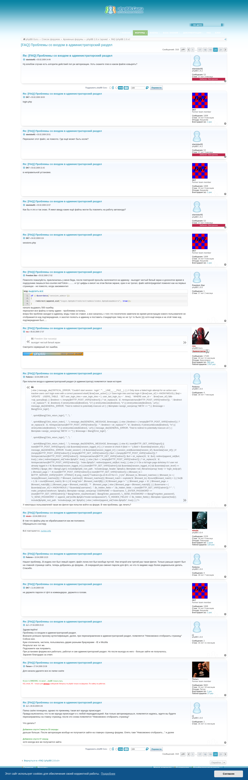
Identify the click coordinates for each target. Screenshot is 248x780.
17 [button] (199, 49)
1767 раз (211, 364)
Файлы (154, 33)
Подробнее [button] (108, 773)
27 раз (210, 693)
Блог (218, 33)
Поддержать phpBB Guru (96, 88)
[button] (183, 50)
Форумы (140, 33)
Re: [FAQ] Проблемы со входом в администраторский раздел (67, 55)
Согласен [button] (228, 773)
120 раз (210, 545)
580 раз (210, 362)
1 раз (209, 122)
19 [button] (210, 49)
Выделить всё (36, 291)
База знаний (170, 33)
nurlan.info (46, 531)
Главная (125, 33)
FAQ (209, 33)
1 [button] (192, 49)
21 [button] (221, 49)
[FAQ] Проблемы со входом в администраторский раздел (66, 45)
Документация (192, 33)
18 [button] (205, 49)
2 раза (210, 543)
